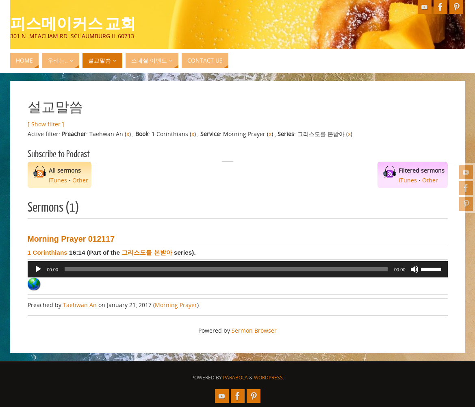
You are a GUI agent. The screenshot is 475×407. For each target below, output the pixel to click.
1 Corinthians (47, 252)
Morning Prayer (176, 305)
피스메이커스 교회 (73, 22)
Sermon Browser (254, 330)
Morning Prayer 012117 (71, 238)
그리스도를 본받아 (146, 252)
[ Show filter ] (46, 124)
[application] (238, 269)
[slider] (226, 269)
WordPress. (269, 377)
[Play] (38, 269)
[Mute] (414, 269)
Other (80, 180)
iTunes (58, 180)
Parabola (235, 377)
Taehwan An (80, 305)
